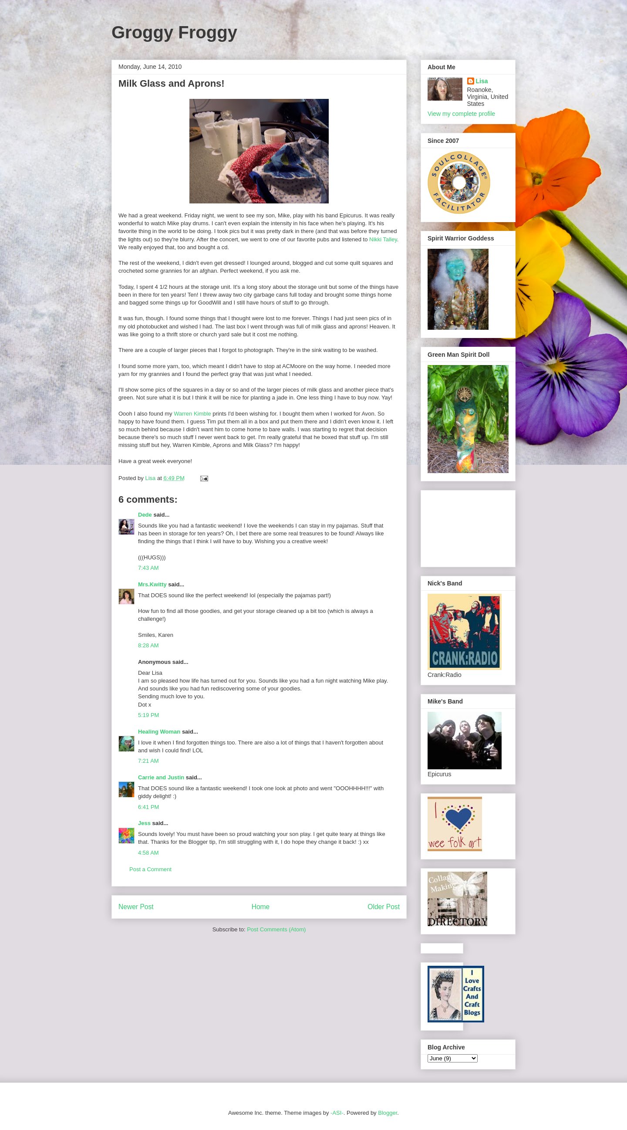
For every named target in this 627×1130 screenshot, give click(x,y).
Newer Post (136, 906)
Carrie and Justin (161, 777)
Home (261, 906)
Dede (145, 514)
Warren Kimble (192, 413)
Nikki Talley (383, 239)
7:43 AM (148, 568)
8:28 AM (148, 645)
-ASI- (337, 1113)
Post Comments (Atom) (276, 929)
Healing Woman (159, 731)
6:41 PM (148, 807)
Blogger (387, 1113)
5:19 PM (148, 715)
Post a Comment (150, 869)
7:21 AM (148, 761)
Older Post (383, 906)
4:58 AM (148, 852)
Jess (144, 823)
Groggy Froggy (174, 32)
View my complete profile (461, 113)
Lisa (482, 81)
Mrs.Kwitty (152, 584)
